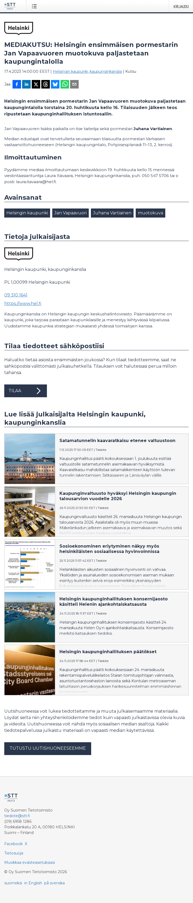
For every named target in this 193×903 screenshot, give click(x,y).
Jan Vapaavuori (70, 212)
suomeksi (13, 883)
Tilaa (26, 391)
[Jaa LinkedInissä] (26, 85)
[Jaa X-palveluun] (36, 85)
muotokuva (150, 212)
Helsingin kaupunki (27, 212)
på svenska (54, 883)
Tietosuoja (13, 853)
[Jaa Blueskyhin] (55, 85)
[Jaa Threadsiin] (45, 85)
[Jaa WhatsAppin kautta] (65, 85)
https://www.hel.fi (22, 303)
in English (33, 883)
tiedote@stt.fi (17, 815)
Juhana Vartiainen (112, 212)
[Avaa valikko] (35, 6)
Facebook (13, 843)
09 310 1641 (15, 295)
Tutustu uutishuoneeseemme (48, 748)
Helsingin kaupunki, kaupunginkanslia (87, 71)
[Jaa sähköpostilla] (74, 85)
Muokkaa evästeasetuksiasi (29, 862)
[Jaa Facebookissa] (17, 85)
